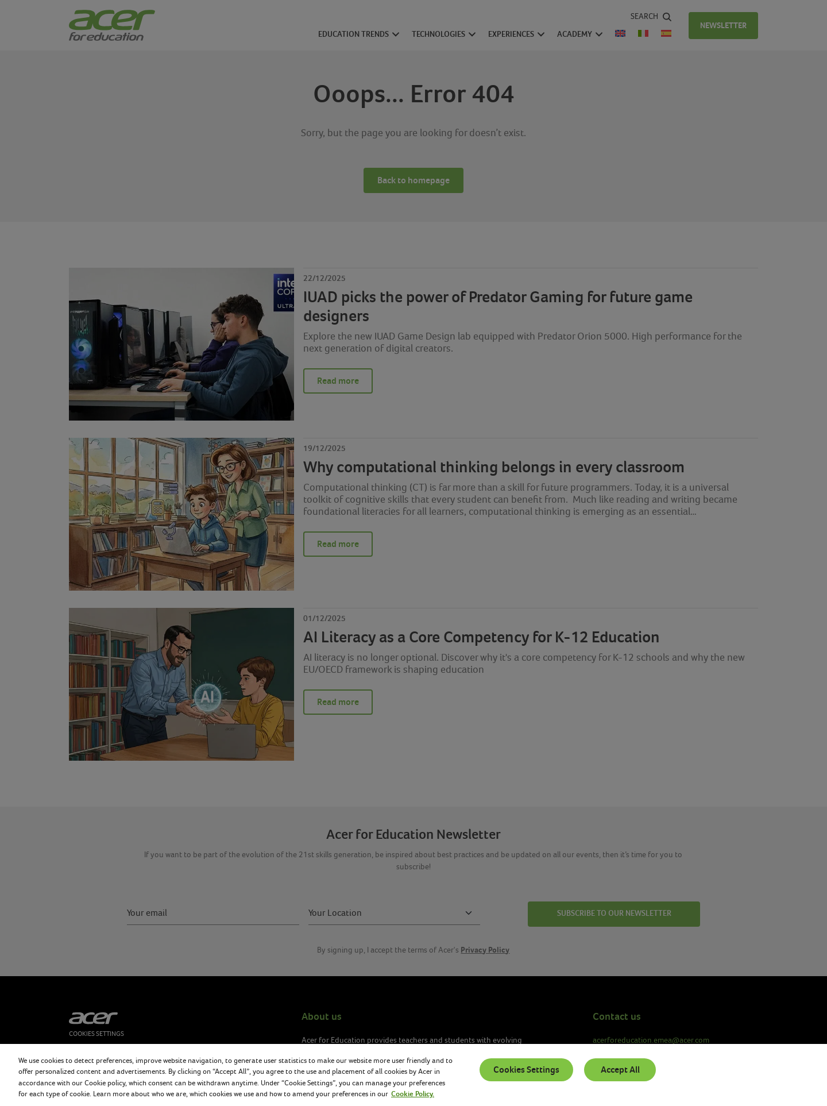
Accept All (620, 1070)
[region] (413, 1075)
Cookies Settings (526, 1070)
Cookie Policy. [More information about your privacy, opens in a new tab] (412, 1094)
